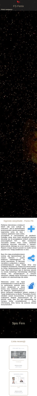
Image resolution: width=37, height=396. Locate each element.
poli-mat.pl (19, 367)
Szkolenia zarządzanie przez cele (18, 386)
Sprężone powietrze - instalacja (18, 361)
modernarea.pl (18, 392)
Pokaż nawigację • (7, 9)
